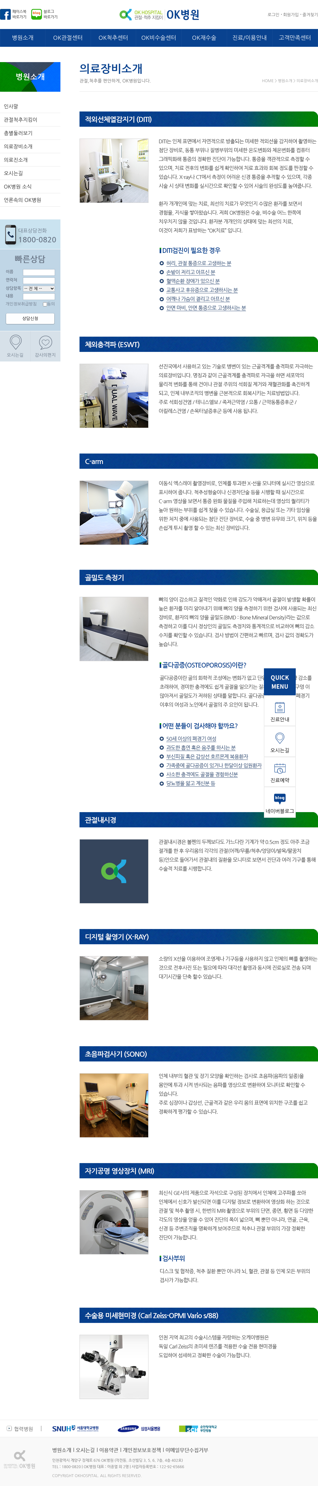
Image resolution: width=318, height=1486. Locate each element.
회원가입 (291, 15)
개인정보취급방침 (21, 304)
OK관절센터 (68, 38)
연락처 (11, 279)
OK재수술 (204, 38)
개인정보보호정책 (142, 1450)
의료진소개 (16, 159)
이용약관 (108, 1450)
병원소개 (23, 38)
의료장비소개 (18, 146)
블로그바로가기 (51, 14)
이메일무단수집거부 (186, 1450)
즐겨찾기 (310, 15)
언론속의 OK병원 (22, 200)
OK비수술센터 (158, 38)
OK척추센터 (113, 38)
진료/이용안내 (249, 38)
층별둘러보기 (18, 133)
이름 (9, 271)
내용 (9, 295)
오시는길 (13, 173)
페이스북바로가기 (19, 14)
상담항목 (13, 288)
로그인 (274, 15)
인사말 (11, 106)
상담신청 (30, 319)
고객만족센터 (295, 38)
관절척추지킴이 (20, 119)
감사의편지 (45, 355)
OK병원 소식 (18, 186)
